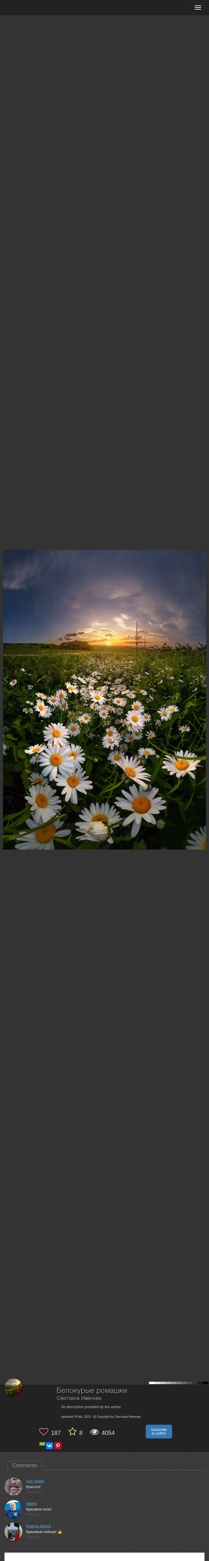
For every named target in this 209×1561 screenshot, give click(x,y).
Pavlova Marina (38, 1526)
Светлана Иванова (79, 1398)
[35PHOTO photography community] (28, 7)
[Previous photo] (6, 679)
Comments (24, 1465)
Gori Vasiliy (35, 1481)
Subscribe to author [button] (159, 1431)
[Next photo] (203, 679)
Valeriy (31, 1504)
